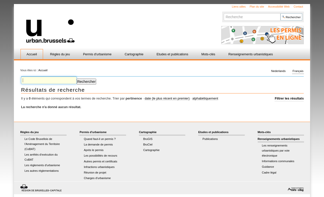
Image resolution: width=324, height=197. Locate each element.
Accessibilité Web (279, 6)
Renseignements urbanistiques (250, 54)
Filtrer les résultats (289, 98)
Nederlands (278, 71)
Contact (298, 6)
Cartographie (134, 54)
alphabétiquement (205, 98)
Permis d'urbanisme (97, 54)
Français (298, 71)
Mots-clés (208, 54)
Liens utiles (239, 6)
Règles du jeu (60, 54)
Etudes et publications (172, 54)
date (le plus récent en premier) (167, 98)
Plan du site (257, 6)
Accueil (32, 54)
